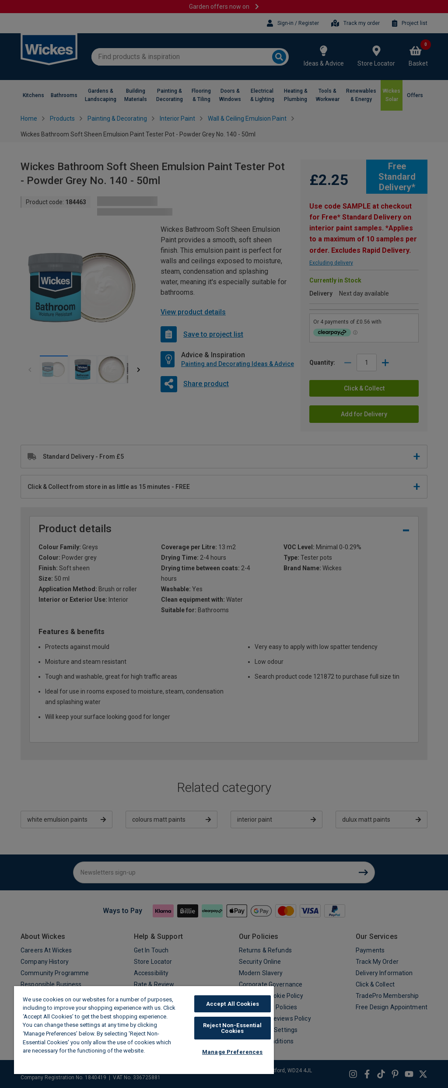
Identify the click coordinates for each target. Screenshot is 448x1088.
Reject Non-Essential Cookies (232, 1028)
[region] (144, 1030)
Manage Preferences (232, 1052)
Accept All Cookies (232, 1004)
